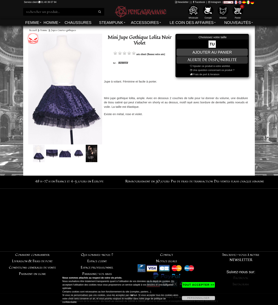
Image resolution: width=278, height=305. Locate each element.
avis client (141, 54)
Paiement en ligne (32, 273)
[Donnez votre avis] (156, 54)
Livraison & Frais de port (32, 261)
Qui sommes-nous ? (97, 254)
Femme (32, 22)
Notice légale (166, 261)
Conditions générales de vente (32, 267)
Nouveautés (237, 22)
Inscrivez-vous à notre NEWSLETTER (240, 257)
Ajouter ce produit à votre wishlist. (210, 66)
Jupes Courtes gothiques (63, 30)
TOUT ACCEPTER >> (198, 284)
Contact (166, 254)
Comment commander (32, 254)
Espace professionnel (97, 267)
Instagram (214, 2)
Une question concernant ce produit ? (212, 70)
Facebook (199, 2)
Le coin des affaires (192, 22)
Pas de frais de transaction (192, 181)
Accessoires (145, 22)
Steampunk (111, 22)
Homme (50, 22)
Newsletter (182, 2)
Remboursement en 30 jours (147, 181)
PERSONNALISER (198, 298)
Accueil (33, 30)
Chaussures (78, 22)
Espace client (97, 261)
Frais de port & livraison (205, 74)
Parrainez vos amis (97, 273)
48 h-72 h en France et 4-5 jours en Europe (69, 181)
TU (212, 44)
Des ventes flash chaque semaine (239, 181)
